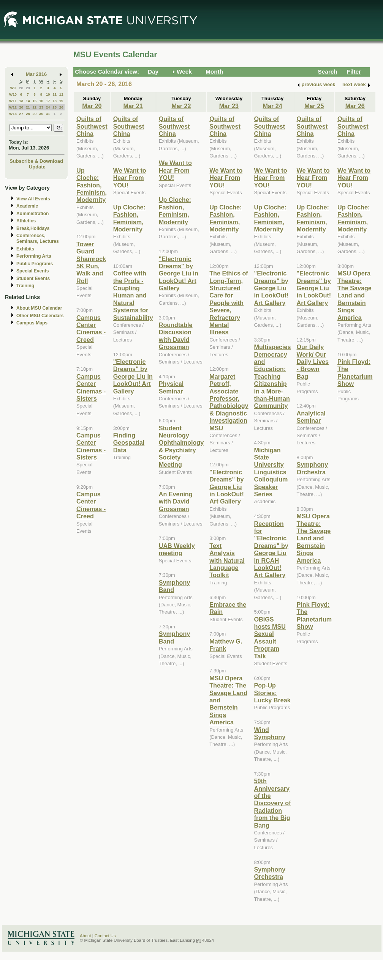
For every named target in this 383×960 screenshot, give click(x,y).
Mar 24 (272, 105)
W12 (13, 107)
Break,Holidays (33, 228)
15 (34, 101)
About (85, 935)
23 (41, 107)
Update (37, 167)
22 (34, 107)
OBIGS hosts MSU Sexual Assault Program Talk (270, 637)
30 (41, 114)
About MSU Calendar (39, 308)
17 (48, 101)
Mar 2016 (36, 74)
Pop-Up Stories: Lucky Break (272, 692)
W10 (13, 94)
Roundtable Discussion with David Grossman (176, 335)
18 (54, 101)
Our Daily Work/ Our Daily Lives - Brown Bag (313, 361)
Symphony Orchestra (270, 873)
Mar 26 (355, 105)
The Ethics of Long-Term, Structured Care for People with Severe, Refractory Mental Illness (228, 302)
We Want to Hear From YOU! (129, 178)
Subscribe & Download (36, 161)
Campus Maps (31, 323)
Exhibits (25, 249)
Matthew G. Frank (225, 645)
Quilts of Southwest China (92, 126)
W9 (13, 88)
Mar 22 (181, 105)
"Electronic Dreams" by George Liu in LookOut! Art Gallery (133, 376)
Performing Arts (33, 256)
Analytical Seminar (311, 417)
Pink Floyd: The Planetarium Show (314, 615)
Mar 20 (91, 105)
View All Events (33, 198)
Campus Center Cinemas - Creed (91, 328)
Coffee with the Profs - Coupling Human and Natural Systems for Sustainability (133, 295)
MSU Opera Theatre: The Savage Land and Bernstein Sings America (314, 538)
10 (48, 94)
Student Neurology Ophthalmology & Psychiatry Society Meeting (181, 446)
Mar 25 (314, 105)
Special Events (32, 271)
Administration (32, 213)
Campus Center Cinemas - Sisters (91, 387)
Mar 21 (133, 105)
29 (28, 88)
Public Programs (34, 263)
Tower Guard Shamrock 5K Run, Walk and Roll (91, 262)
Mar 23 (229, 105)
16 (41, 101)
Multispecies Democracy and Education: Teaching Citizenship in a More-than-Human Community (272, 376)
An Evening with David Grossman (176, 501)
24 (48, 107)
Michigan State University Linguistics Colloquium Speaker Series (271, 472)
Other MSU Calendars (40, 315)
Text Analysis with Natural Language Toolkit (226, 560)
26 (61, 107)
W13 (13, 114)
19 (61, 101)
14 (28, 101)
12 (61, 94)
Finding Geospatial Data (129, 442)
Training (25, 285)
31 (48, 114)
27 (21, 114)
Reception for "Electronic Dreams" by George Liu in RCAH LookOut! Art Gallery (271, 549)
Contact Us (105, 935)
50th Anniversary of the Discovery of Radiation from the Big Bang (272, 802)
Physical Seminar (171, 387)
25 (54, 107)
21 (28, 107)
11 (54, 94)
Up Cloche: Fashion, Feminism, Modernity (91, 185)
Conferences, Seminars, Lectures (37, 238)
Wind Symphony (270, 733)
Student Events (33, 278)
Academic (27, 206)
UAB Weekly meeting (177, 549)
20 (21, 107)
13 (21, 101)
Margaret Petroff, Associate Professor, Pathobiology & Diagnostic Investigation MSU (228, 402)
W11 (13, 101)
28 (21, 88)
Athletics (26, 220)
